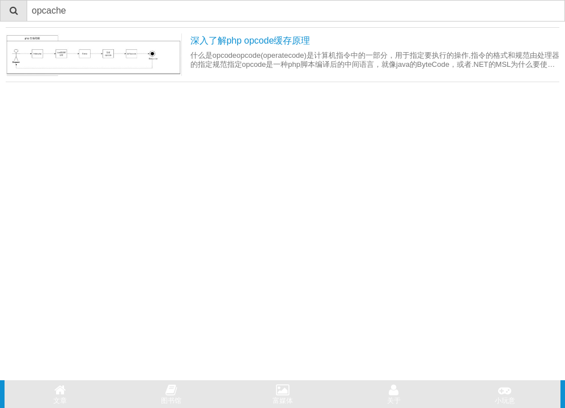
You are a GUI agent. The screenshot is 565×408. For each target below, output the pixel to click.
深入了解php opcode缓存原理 (250, 40)
